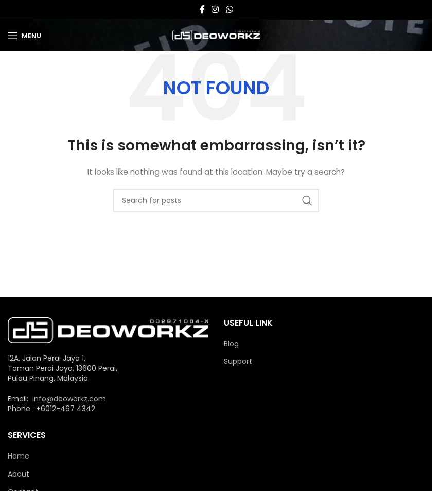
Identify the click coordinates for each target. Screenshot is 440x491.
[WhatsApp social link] (229, 10)
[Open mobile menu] (24, 35)
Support (238, 361)
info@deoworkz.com (69, 399)
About (18, 474)
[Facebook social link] (202, 10)
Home (18, 456)
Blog (231, 344)
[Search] (216, 200)
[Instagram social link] (215, 10)
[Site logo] (216, 35)
